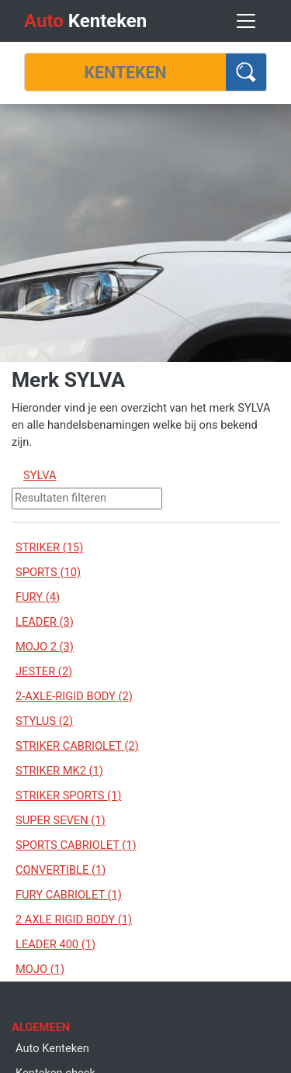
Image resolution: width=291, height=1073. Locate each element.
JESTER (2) (44, 671)
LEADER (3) (45, 622)
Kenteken (85, 21)
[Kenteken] (125, 72)
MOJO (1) (40, 969)
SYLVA (40, 475)
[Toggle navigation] (246, 21)
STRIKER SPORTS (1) (68, 795)
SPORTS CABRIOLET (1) (76, 845)
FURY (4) (38, 597)
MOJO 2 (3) (45, 647)
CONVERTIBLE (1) (61, 870)
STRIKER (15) (49, 547)
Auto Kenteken (52, 1048)
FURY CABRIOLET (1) (69, 895)
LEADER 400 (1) (55, 944)
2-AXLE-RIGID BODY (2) (74, 696)
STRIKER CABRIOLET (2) (77, 746)
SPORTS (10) (48, 572)
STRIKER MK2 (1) (59, 771)
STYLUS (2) (44, 721)
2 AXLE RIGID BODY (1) (74, 919)
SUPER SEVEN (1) (61, 820)
